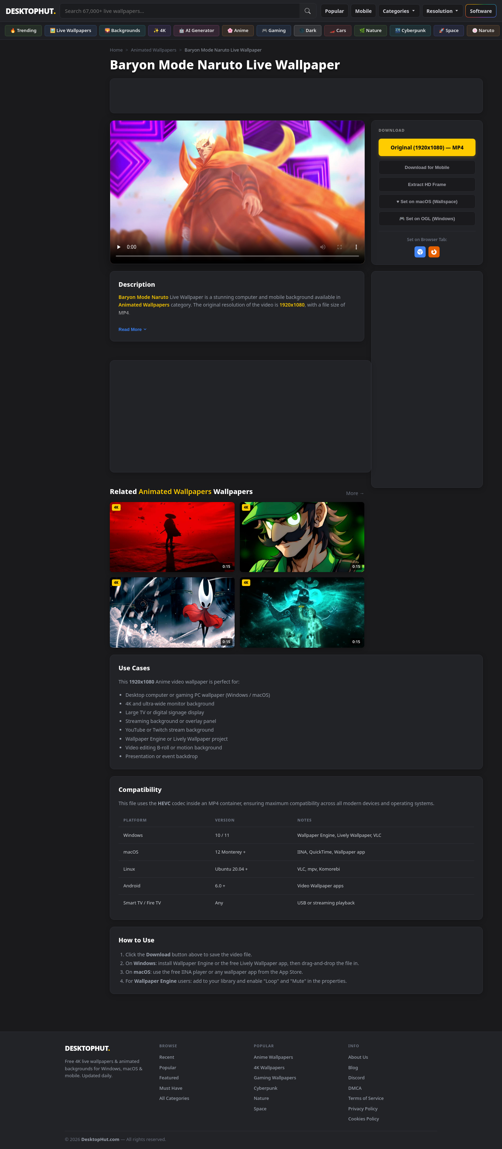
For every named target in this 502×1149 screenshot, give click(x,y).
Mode (143, 297)
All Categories (174, 1098)
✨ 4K (159, 30)
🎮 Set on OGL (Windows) (427, 218)
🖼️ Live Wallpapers (70, 30)
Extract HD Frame (427, 184)
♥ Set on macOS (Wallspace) (427, 201)
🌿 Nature (370, 30)
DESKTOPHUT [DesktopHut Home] (30, 11)
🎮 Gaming (274, 30)
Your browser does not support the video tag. (237, 192)
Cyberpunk (265, 1088)
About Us (358, 1057)
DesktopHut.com (100, 1139)
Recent (166, 1057)
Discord (356, 1077)
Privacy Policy (363, 1108)
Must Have (170, 1088)
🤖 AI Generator (196, 30)
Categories (399, 11)
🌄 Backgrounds (122, 30)
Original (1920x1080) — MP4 (426, 147)
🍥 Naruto (483, 30)
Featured (169, 1077)
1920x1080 (292, 304)
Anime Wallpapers (273, 1057)
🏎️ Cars (337, 30)
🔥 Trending (23, 30)
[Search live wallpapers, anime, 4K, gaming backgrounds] (179, 10)
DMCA (355, 1088)
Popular (334, 11)
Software (481, 11)
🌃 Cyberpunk (410, 30)
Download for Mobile (427, 167)
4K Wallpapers (269, 1067)
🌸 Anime (237, 30)
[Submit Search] (307, 10)
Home (116, 50)
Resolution (443, 11)
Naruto (160, 297)
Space (260, 1108)
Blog (353, 1067)
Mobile (363, 11)
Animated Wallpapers (153, 50)
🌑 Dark (308, 30)
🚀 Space (448, 30)
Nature (261, 1098)
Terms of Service (366, 1098)
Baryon (127, 297)
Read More (133, 329)
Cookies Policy (363, 1119)
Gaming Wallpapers (275, 1077)
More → (355, 493)
